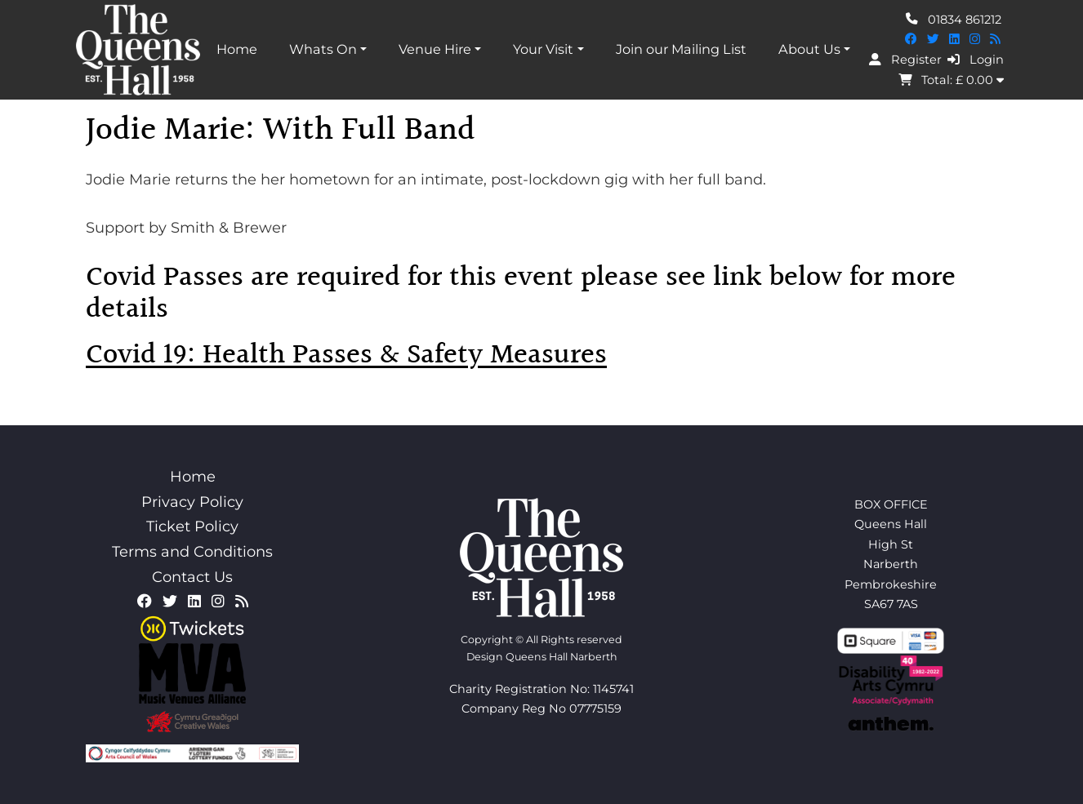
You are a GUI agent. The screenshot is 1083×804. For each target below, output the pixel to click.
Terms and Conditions (192, 552)
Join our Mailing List (681, 49)
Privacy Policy (192, 502)
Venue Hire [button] (435, 49)
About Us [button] (809, 49)
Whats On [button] (323, 49)
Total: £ (951, 80)
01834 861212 (953, 18)
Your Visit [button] (543, 49)
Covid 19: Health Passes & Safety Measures (346, 355)
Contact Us (192, 577)
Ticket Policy (192, 526)
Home (236, 49)
